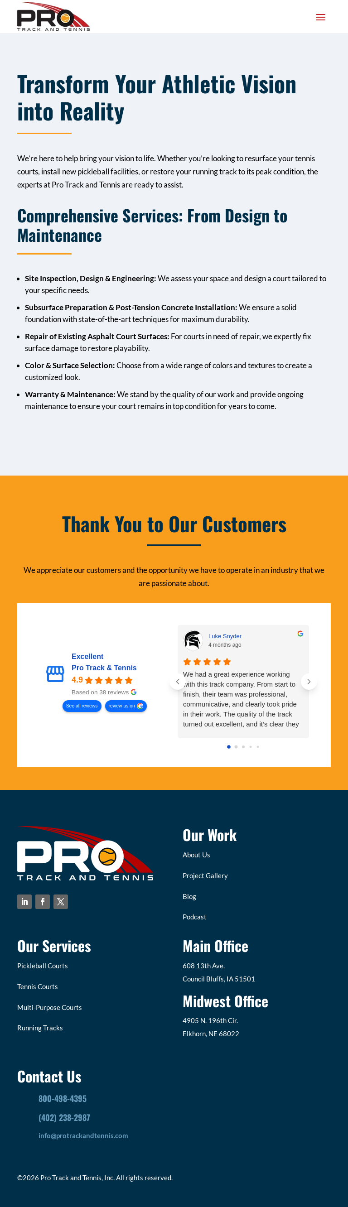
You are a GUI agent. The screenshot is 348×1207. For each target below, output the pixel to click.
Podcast (195, 917)
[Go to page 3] (250, 747)
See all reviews (82, 705)
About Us (196, 855)
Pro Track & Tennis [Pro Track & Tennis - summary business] (104, 668)
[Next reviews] (309, 681)
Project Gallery (205, 875)
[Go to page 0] (229, 747)
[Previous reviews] (177, 681)
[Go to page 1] (235, 747)
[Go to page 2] (243, 746)
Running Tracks (40, 1028)
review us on (122, 705)
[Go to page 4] (257, 747)
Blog (189, 896)
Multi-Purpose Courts (49, 1007)
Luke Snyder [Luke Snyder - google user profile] (225, 636)
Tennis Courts (37, 986)
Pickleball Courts (42, 966)
